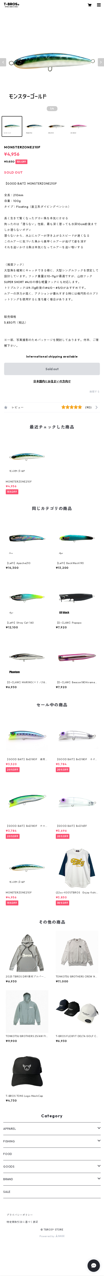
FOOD (7, 1154)
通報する (94, 391)
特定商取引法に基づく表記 (22, 1221)
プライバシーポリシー (20, 1214)
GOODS (9, 1166)
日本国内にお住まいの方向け (52, 381)
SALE (7, 1192)
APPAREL (9, 1129)
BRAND (8, 1179)
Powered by (52, 1236)
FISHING (9, 1141)
